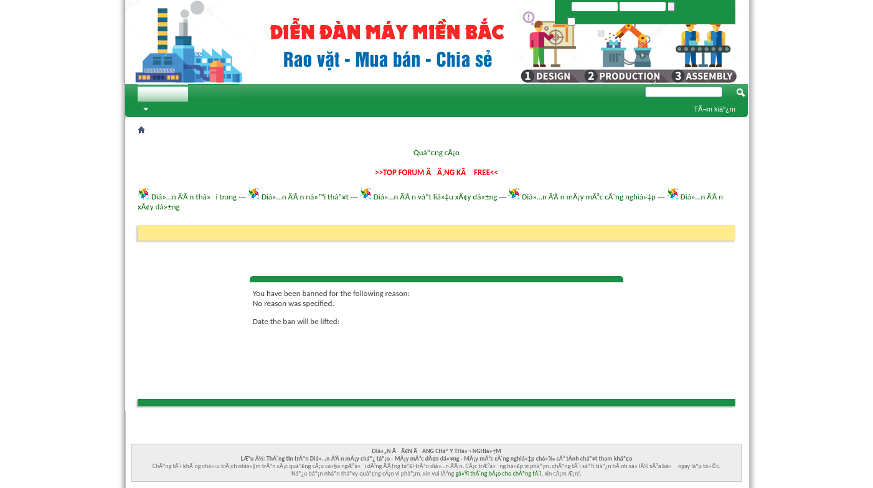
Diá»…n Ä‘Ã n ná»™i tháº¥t (305, 196)
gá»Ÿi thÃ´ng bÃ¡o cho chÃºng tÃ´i (499, 473)
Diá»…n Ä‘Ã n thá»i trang (194, 196)
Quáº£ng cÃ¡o (436, 152)
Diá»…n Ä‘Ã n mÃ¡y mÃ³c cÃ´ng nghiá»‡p (589, 196)
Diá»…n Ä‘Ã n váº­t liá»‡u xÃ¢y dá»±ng (436, 196)
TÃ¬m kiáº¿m (714, 109)
